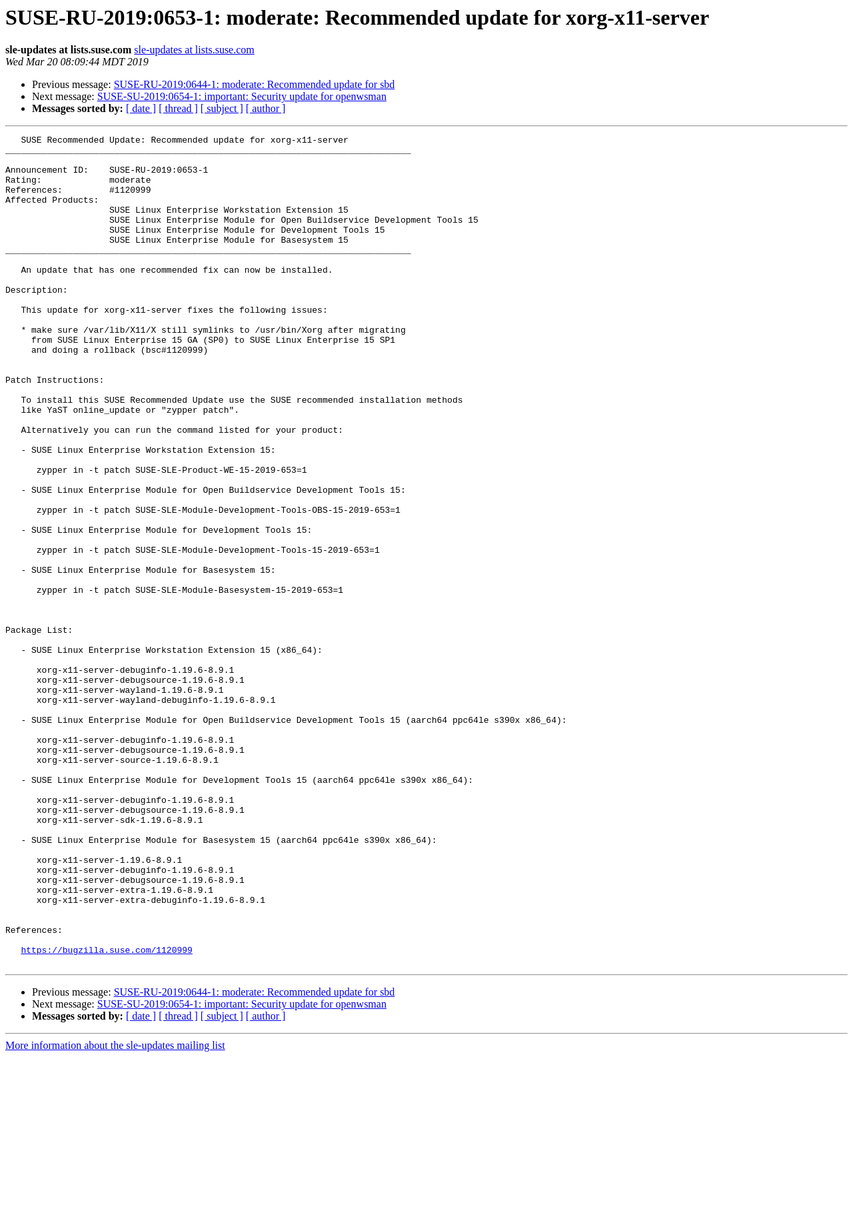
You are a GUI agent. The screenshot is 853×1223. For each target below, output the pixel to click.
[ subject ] (222, 108)
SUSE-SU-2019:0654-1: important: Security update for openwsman (242, 96)
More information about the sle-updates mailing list (115, 1211)
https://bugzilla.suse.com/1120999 (106, 1114)
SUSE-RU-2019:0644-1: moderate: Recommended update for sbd (254, 84)
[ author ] (266, 108)
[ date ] (141, 108)
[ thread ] (178, 108)
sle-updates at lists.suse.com (194, 49)
